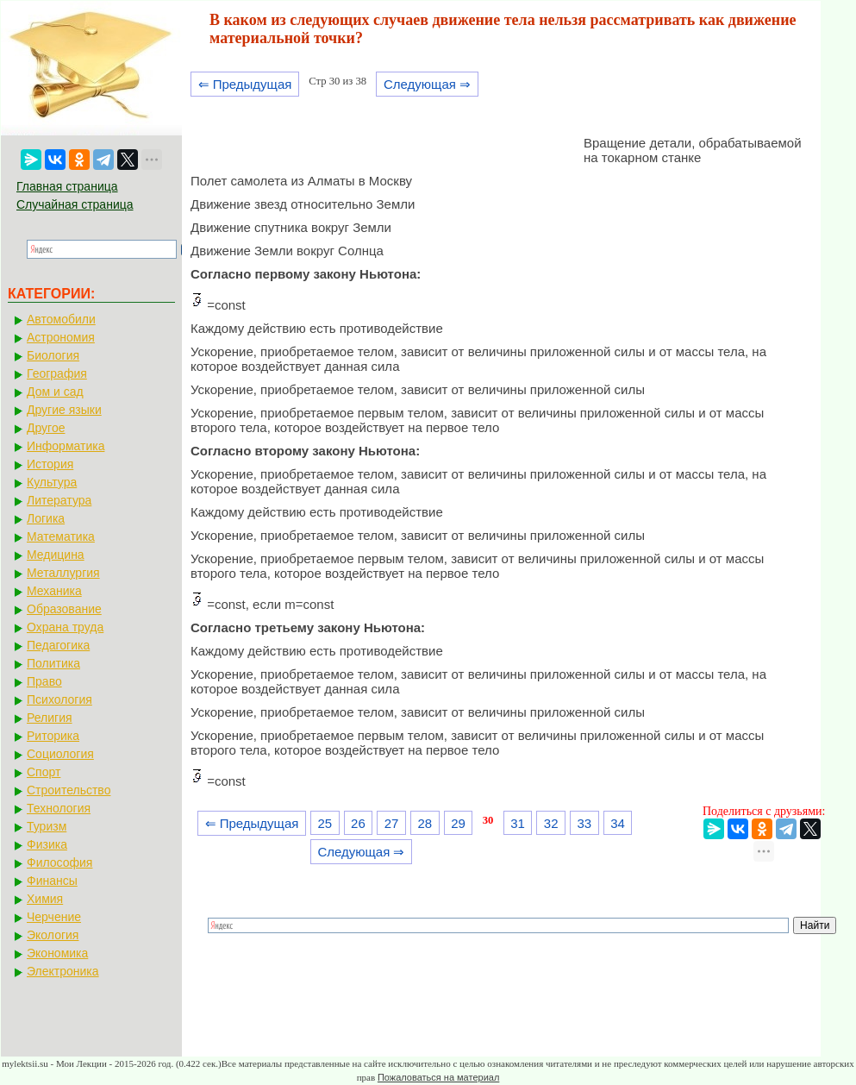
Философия (59, 862)
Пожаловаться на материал (438, 1077)
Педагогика (58, 645)
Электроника (63, 971)
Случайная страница (75, 204)
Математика (61, 536)
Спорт (43, 772)
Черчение (54, 917)
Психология (59, 699)
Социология (60, 754)
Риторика (53, 736)
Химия (45, 899)
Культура (52, 482)
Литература (59, 500)
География (57, 373)
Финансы (52, 880)
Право (44, 681)
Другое (46, 428)
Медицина (55, 554)
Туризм (46, 826)
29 (458, 823)
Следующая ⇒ (427, 84)
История (50, 464)
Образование (64, 609)
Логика (46, 518)
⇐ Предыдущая (245, 84)
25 (324, 823)
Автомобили (61, 319)
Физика (47, 844)
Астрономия (61, 337)
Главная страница (67, 186)
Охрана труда (65, 627)
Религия (49, 717)
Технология (59, 808)
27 (391, 823)
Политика (53, 663)
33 (585, 823)
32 (551, 823)
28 (424, 823)
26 (358, 823)
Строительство (68, 790)
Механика (54, 591)
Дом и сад (55, 391)
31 (517, 823)
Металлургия (63, 573)
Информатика (65, 446)
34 (617, 823)
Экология (52, 935)
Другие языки (64, 410)
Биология (53, 355)
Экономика (57, 953)
